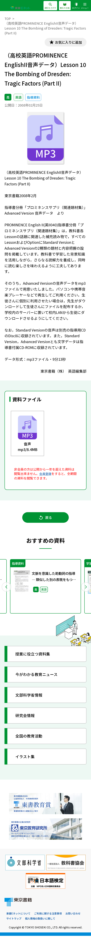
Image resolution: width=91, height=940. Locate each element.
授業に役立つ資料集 (34, 657)
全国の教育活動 (30, 739)
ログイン (75, 6)
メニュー (84, 6)
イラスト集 (26, 760)
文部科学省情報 (30, 698)
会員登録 (45, 474)
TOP (8, 18)
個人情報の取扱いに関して (62, 922)
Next (84, 589)
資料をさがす (47, 6)
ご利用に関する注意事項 (50, 918)
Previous (6, 589)
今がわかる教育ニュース (38, 678)
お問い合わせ (14, 922)
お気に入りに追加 (66, 42)
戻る (45, 519)
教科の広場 (63, 6)
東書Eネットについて (19, 918)
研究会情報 (26, 719)
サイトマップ (34, 922)
